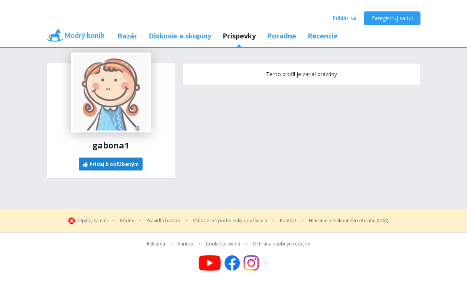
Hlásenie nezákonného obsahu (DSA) (348, 221)
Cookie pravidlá (223, 244)
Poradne (281, 35)
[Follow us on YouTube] (210, 263)
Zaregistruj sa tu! (392, 18)
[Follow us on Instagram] (256, 263)
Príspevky (239, 35)
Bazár (127, 35)
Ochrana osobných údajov (281, 244)
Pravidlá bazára (163, 221)
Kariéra (185, 244)
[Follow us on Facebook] (232, 263)
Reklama (156, 244)
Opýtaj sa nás (93, 221)
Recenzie (323, 35)
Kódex (127, 221)
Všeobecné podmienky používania (230, 221)
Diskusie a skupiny (180, 35)
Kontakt (288, 221)
